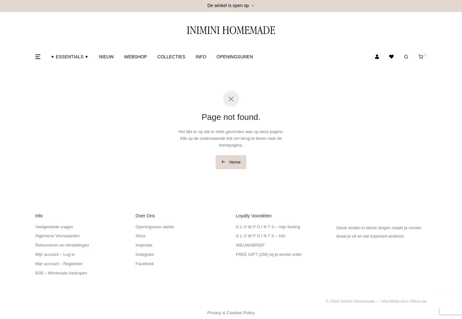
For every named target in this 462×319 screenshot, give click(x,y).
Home (230, 162)
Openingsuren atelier (155, 226)
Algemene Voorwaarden (57, 235)
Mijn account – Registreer (58, 263)
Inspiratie (144, 245)
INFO (201, 56)
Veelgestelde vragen (54, 226)
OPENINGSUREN (235, 56)
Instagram (145, 254)
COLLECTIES (171, 56)
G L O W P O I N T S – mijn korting (268, 226)
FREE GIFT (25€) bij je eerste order (269, 254)
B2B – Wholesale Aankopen (61, 273)
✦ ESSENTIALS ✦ (70, 56)
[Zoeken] (406, 56)
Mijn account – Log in (55, 254)
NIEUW (106, 56)
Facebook (145, 263)
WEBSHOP (135, 56)
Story (140, 235)
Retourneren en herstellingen (62, 245)
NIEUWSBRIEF (250, 245)
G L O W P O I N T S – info (261, 235)
